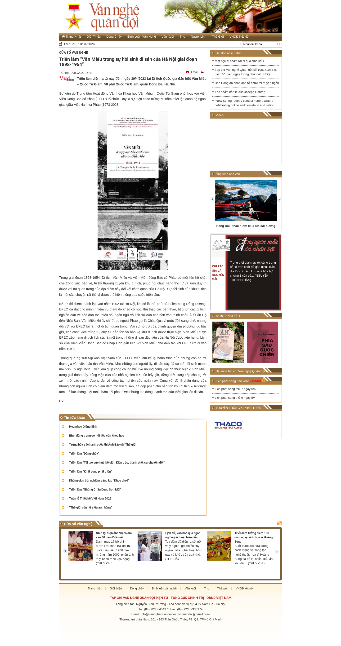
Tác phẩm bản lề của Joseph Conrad (240, 92)
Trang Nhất (71, 36)
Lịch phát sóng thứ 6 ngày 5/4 (235, 397)
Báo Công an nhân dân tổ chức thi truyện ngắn (247, 83)
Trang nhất (95, 588)
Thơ (182, 36)
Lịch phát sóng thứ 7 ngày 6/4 (235, 389)
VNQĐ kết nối (239, 36)
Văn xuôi (168, 36)
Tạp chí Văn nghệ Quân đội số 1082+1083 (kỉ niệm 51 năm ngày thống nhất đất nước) (246, 72)
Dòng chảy (114, 36)
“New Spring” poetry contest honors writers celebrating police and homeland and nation (244, 103)
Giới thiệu (93, 36)
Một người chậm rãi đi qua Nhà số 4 (239, 61)
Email (192, 72)
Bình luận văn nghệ (141, 36)
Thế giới (218, 36)
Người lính (198, 36)
